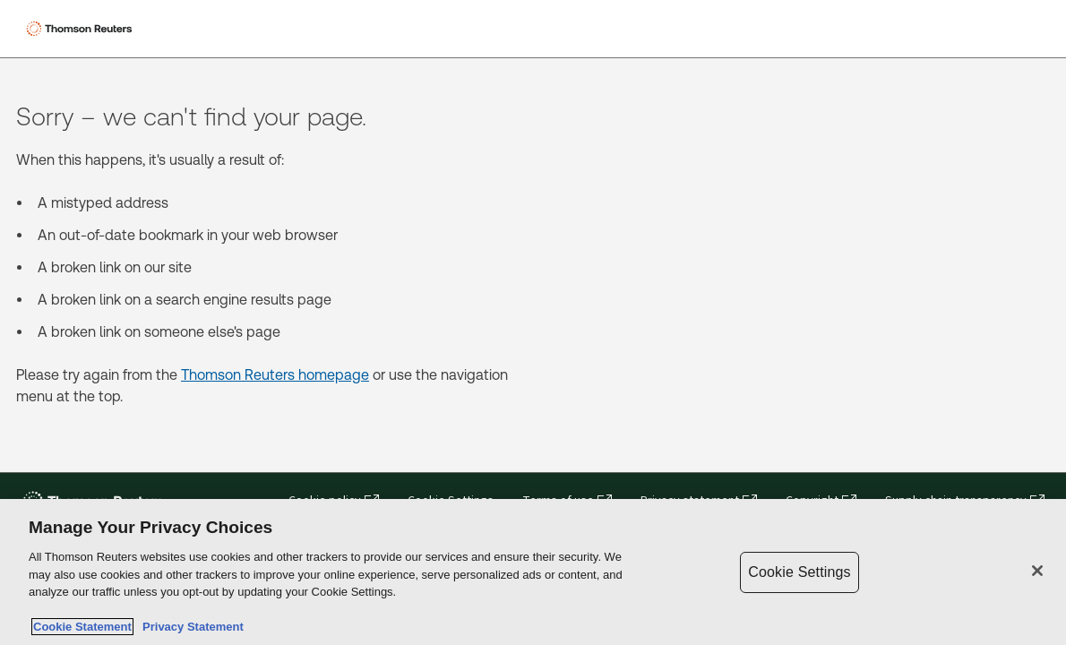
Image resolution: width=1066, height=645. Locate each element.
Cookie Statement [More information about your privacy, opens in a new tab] (82, 627)
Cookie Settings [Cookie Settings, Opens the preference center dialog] (799, 572)
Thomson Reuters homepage (275, 374)
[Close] (1037, 570)
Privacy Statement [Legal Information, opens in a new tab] (190, 627)
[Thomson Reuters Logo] (81, 28)
